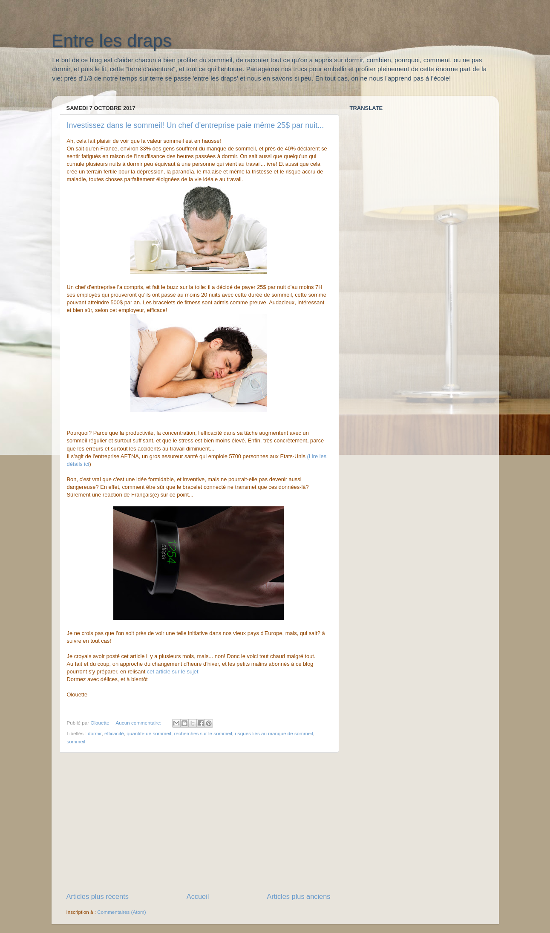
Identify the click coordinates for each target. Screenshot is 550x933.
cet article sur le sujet (173, 671)
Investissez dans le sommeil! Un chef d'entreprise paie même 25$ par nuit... (195, 125)
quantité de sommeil (149, 733)
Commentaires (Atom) (121, 912)
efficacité (114, 733)
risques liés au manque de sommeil (274, 733)
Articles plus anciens (298, 896)
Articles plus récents (97, 896)
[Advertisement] (198, 822)
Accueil (198, 896)
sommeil (76, 741)
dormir (94, 733)
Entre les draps (112, 41)
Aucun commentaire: (139, 722)
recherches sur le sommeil (203, 733)
